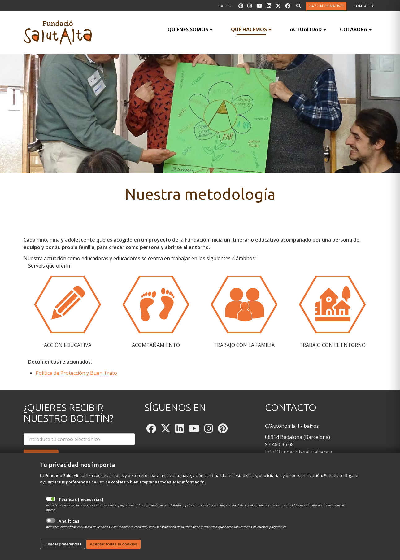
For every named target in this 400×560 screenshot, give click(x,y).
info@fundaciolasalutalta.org (298, 451)
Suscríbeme (41, 455)
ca (220, 6)
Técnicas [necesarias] (50, 506)
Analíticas (50, 528)
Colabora (356, 29)
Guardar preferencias (62, 551)
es (228, 6)
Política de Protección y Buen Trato (76, 373)
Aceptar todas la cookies (113, 551)
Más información (189, 489)
